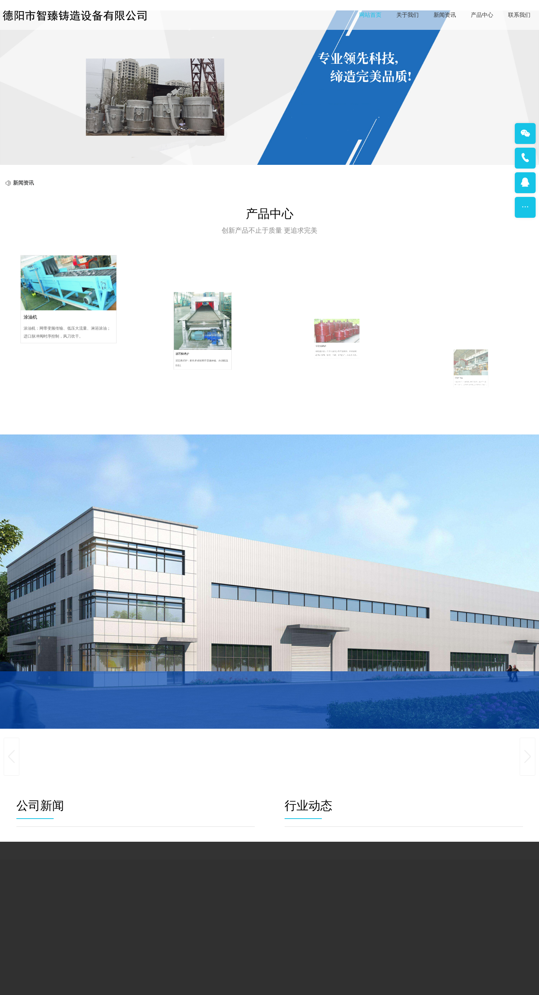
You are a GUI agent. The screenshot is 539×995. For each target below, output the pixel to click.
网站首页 (370, 15)
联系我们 (519, 15)
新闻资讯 (445, 15)
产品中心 (482, 15)
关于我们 (407, 15)
